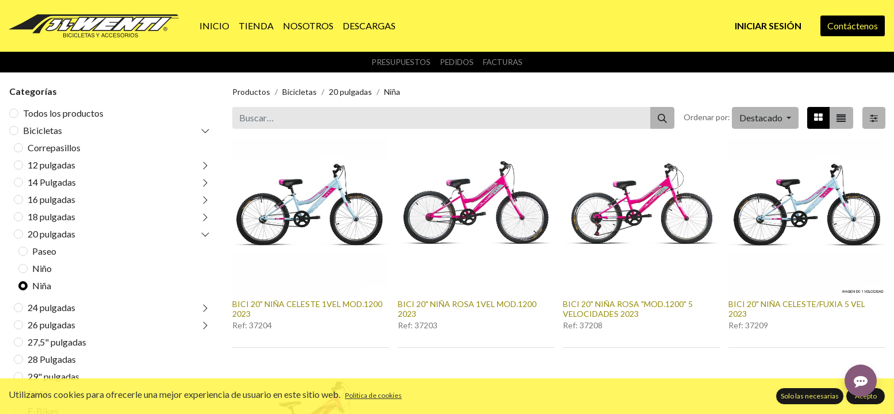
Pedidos (457, 62)
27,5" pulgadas (57, 341)
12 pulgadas (51, 164)
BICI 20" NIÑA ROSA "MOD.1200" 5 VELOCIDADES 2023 (628, 309)
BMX (38, 393)
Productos (251, 92)
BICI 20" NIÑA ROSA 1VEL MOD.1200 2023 (467, 309)
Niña (41, 285)
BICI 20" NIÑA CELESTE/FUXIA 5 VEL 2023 (796, 309)
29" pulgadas (53, 376)
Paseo (44, 251)
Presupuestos (401, 62)
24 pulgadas (51, 307)
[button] (765, 118)
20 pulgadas (51, 233)
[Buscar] (662, 118)
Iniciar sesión (768, 25)
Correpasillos (54, 147)
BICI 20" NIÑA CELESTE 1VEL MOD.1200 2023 (307, 309)
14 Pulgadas (52, 182)
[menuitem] (214, 25)
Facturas (503, 62)
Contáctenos (852, 25)
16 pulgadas (51, 199)
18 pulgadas (51, 216)
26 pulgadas (51, 324)
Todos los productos (63, 113)
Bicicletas (42, 130)
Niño (42, 268)
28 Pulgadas (52, 359)
